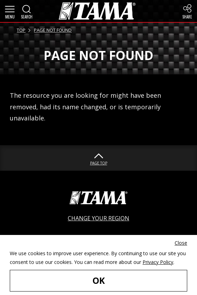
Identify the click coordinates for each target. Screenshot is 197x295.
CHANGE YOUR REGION (98, 218)
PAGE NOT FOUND (53, 30)
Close (181, 242)
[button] (10, 11)
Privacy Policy (158, 262)
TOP (21, 30)
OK (99, 280)
